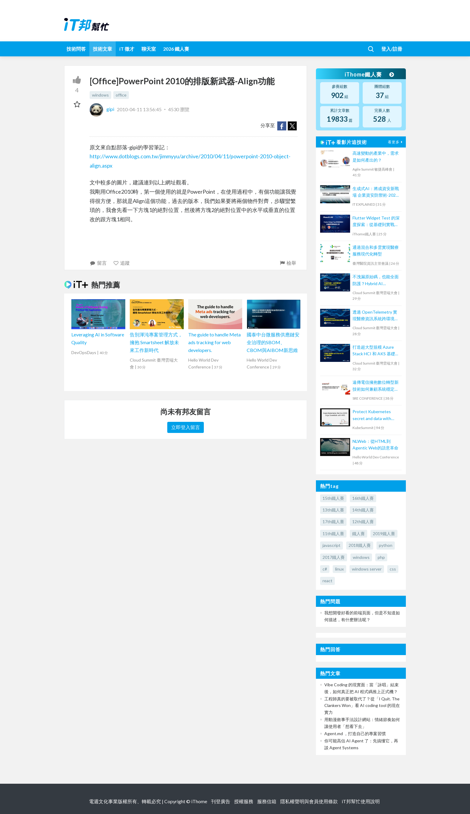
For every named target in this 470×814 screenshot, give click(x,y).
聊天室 (148, 49)
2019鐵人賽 (384, 533)
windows (100, 94)
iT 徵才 (126, 49)
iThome (199, 801)
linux (339, 568)
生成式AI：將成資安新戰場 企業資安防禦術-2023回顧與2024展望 (375, 192)
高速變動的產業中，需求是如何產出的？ (375, 156)
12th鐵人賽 (363, 521)
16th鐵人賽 (363, 498)
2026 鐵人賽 (176, 49)
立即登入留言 (185, 427)
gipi (102, 109)
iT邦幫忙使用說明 (361, 801)
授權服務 (243, 801)
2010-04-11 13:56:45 (139, 109)
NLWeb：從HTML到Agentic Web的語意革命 (375, 444)
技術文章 (102, 49)
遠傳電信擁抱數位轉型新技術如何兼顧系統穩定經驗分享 (375, 386)
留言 (98, 263)
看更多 (396, 142)
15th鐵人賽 (333, 498)
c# (325, 568)
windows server (367, 568)
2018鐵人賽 (360, 545)
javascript (332, 545)
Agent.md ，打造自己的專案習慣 (355, 733)
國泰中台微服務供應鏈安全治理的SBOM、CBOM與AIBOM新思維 (273, 342)
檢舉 (287, 263)
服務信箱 (266, 801)
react (327, 580)
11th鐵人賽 (333, 533)
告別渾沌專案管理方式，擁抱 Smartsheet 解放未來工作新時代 (156, 342)
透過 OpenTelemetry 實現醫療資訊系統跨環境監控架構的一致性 (375, 315)
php (381, 557)
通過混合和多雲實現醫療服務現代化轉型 (375, 250)
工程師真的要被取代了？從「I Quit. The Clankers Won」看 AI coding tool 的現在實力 (362, 705)
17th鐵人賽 (333, 521)
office (121, 94)
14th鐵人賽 (363, 509)
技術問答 (76, 49)
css (393, 568)
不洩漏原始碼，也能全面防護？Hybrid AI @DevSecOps (375, 280)
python (385, 545)
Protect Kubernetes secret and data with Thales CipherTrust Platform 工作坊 (371, 415)
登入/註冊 (391, 49)
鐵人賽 (358, 533)
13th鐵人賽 (333, 509)
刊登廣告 (220, 801)
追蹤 (121, 263)
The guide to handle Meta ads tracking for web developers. (214, 342)
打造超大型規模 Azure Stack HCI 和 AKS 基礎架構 (375, 350)
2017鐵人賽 (334, 557)
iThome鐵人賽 (369, 74)
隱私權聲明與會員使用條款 (309, 801)
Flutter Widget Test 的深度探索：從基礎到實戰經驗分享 (376, 221)
